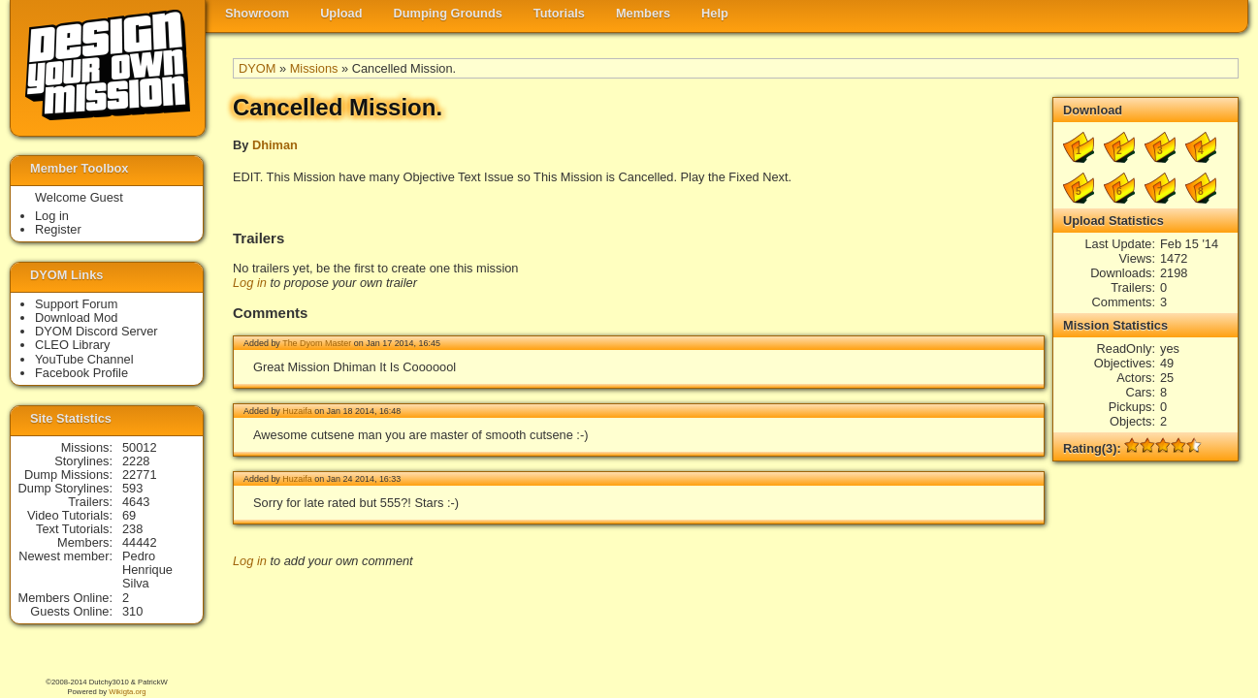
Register (58, 229)
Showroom (257, 13)
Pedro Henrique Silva (147, 569)
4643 (135, 501)
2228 (135, 461)
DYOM (257, 68)
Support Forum (76, 304)
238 (132, 529)
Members (643, 13)
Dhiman (275, 145)
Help (714, 13)
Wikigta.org (127, 691)
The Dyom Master (316, 343)
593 (132, 488)
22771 (139, 474)
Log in (250, 282)
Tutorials (559, 13)
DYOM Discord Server (96, 331)
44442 (139, 542)
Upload (341, 13)
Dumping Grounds (448, 13)
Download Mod (76, 317)
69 (129, 515)
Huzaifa (296, 411)
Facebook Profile (81, 372)
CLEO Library (73, 344)
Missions (314, 68)
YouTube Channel (84, 359)
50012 (139, 447)
